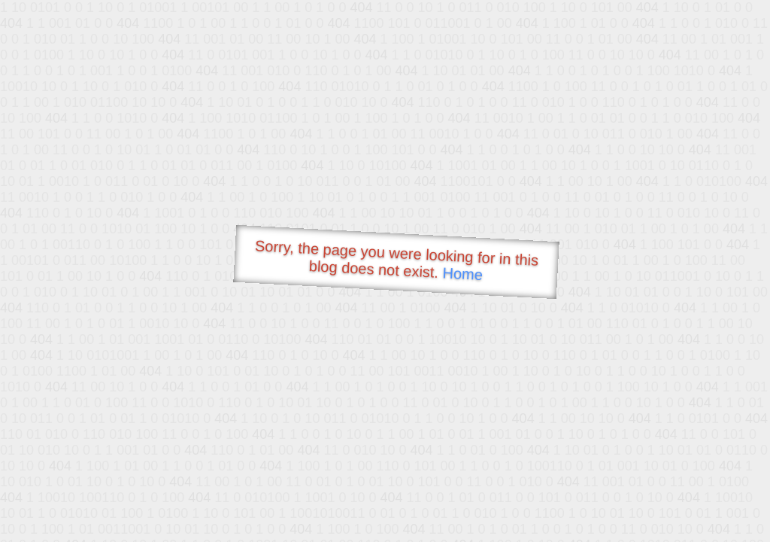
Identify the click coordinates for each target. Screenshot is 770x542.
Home (462, 273)
